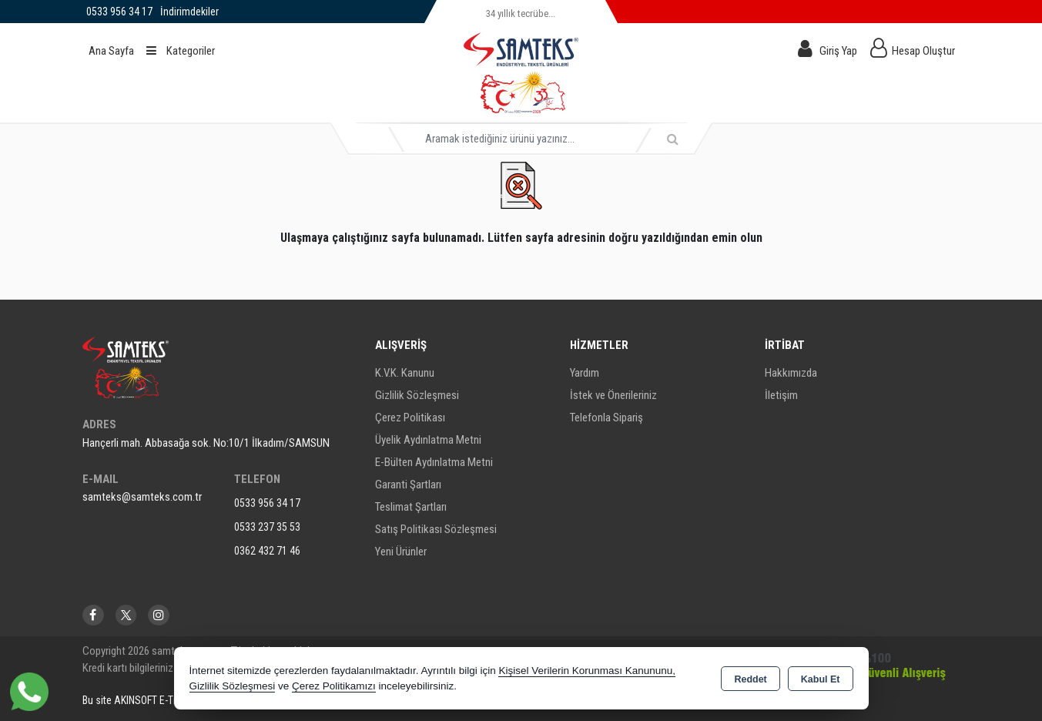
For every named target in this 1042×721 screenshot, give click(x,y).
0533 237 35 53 (267, 527)
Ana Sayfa (111, 51)
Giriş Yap (838, 51)
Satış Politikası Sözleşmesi (436, 529)
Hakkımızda (791, 373)
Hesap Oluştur (923, 51)
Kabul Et (820, 679)
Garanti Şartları (408, 484)
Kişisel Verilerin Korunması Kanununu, (586, 670)
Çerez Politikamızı (334, 686)
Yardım (584, 373)
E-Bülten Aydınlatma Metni (434, 462)
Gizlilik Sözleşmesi (417, 395)
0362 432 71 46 (267, 551)
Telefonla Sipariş (606, 417)
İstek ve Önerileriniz (613, 395)
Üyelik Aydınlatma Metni (428, 440)
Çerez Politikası (410, 417)
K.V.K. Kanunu (404, 373)
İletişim (781, 395)
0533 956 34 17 (267, 503)
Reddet (750, 679)
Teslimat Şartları (411, 507)
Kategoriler (180, 51)
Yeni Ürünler (401, 551)
